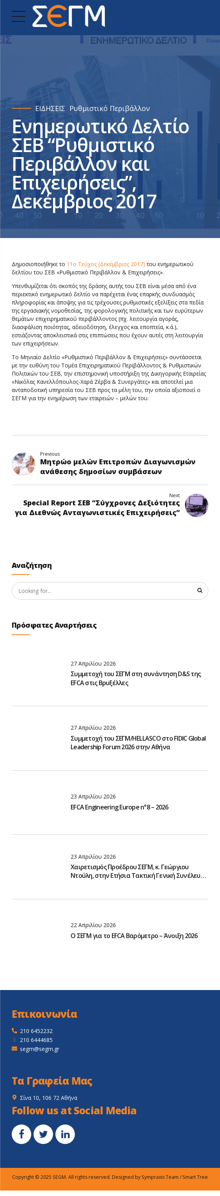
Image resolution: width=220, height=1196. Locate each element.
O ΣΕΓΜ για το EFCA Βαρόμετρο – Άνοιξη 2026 (134, 936)
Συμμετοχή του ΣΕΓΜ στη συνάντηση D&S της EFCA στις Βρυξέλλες (135, 679)
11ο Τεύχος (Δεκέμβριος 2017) (106, 264)
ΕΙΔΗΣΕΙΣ (50, 108)
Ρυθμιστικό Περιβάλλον (109, 108)
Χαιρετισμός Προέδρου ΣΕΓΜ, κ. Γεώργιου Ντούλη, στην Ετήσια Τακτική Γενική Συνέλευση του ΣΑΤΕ (139, 872)
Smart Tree (195, 1177)
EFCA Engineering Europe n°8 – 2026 (120, 807)
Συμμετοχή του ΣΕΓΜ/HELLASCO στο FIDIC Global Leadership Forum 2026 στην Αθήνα (138, 743)
